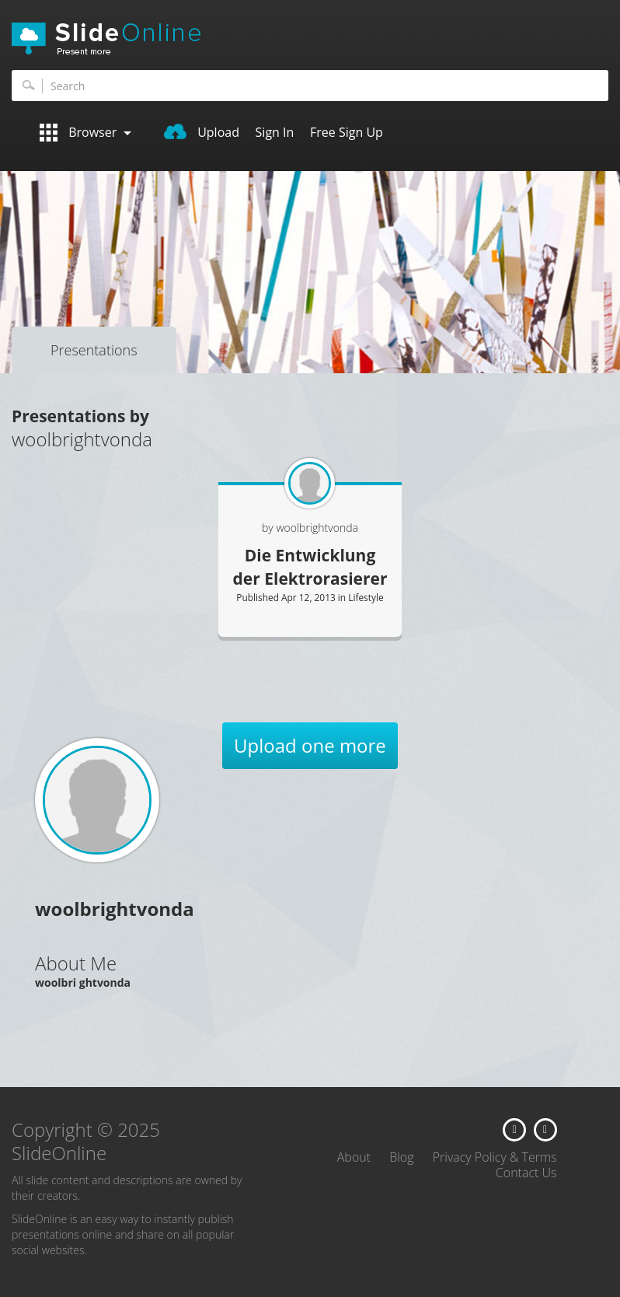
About (354, 1157)
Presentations (94, 350)
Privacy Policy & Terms (495, 1157)
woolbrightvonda (317, 527)
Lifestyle (365, 597)
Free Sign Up (346, 132)
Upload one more (310, 745)
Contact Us (526, 1172)
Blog (401, 1157)
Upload (201, 132)
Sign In (275, 132)
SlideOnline (310, 39)
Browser (85, 133)
